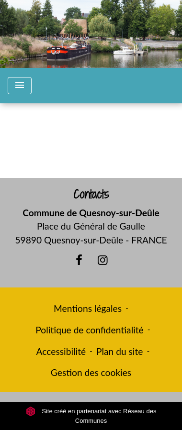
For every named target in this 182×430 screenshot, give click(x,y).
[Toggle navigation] (20, 85)
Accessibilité (61, 351)
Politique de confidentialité (89, 329)
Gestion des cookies (91, 372)
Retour (91, 144)
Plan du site (119, 351)
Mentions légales (88, 308)
